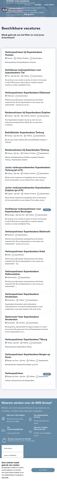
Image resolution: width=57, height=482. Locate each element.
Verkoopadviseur (14, 373)
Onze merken (49, 5)
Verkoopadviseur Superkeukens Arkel (25, 252)
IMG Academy (29, 14)
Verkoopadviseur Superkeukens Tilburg (26, 340)
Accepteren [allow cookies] (43, 470)
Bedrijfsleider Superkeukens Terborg (24, 133)
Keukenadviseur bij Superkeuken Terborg (27, 150)
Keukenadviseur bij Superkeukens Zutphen (27, 113)
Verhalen (38, 5)
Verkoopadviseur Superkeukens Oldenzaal (27, 93)
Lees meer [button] (5, 477)
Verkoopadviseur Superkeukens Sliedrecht (27, 232)
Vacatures (27, 5)
